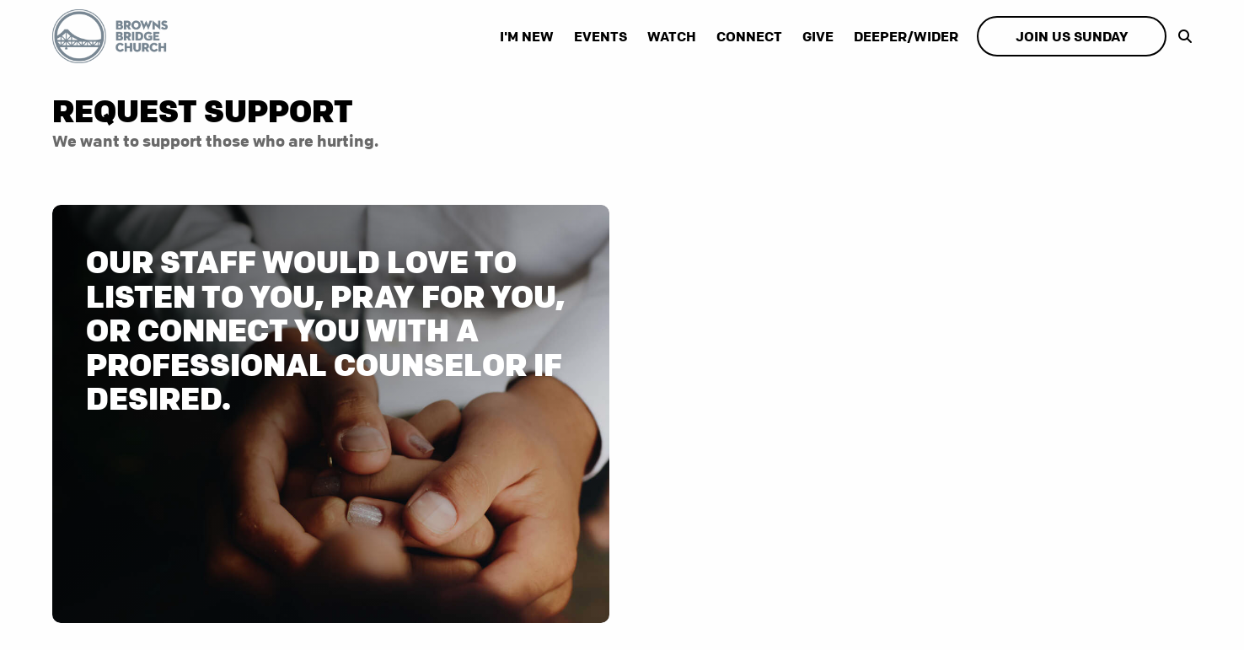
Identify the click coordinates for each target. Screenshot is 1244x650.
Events (600, 36)
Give (818, 36)
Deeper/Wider (906, 36)
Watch (671, 36)
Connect (749, 36)
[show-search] (1181, 36)
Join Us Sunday (1072, 36)
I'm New (527, 36)
